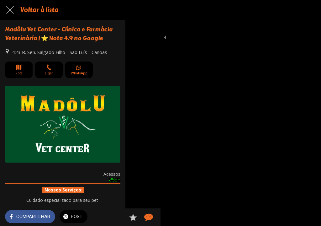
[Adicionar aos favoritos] (293, 217)
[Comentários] (308, 217)
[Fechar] (10, 10)
